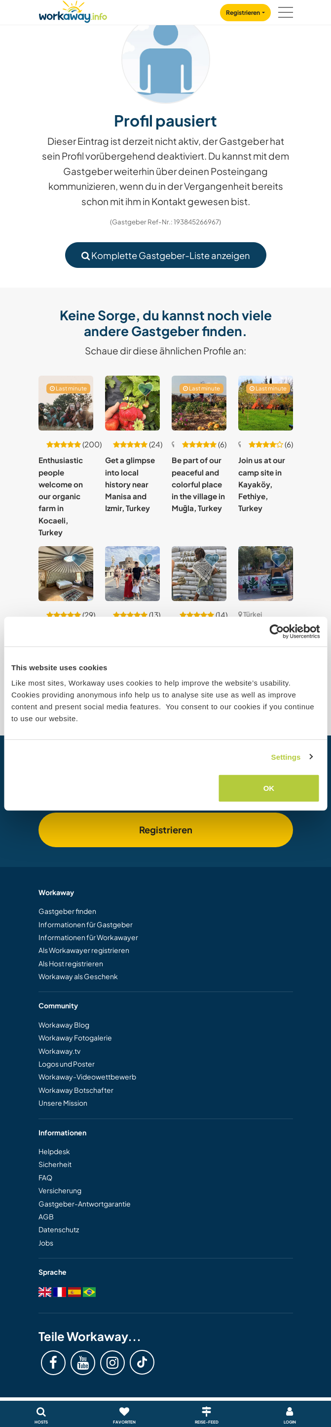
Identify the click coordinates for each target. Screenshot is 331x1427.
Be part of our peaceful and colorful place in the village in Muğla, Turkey (198, 484)
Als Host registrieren (70, 963)
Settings (286, 756)
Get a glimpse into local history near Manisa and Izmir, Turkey (130, 484)
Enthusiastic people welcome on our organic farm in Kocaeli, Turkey (60, 496)
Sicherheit (55, 1164)
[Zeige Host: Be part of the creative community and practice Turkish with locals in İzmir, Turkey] (265, 573)
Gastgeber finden (67, 911)
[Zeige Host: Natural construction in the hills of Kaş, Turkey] (199, 573)
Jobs (45, 1242)
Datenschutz (58, 1229)
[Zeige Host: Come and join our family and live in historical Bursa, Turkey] (132, 573)
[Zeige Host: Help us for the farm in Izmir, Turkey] (65, 573)
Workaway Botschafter (75, 1089)
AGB (46, 1216)
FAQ (45, 1177)
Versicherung (59, 1190)
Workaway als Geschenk (78, 976)
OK (269, 788)
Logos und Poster (66, 1063)
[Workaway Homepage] (73, 10)
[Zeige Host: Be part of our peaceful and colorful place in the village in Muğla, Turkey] (199, 403)
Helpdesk (54, 1151)
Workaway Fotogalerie (75, 1037)
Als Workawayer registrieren (83, 950)
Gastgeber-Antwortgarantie (84, 1203)
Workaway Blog (63, 1024)
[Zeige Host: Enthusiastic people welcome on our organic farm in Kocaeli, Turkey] (65, 403)
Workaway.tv (59, 1050)
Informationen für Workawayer (88, 937)
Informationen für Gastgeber (85, 924)
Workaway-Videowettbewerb (87, 1076)
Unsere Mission (62, 1102)
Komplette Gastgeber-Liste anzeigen (165, 255)
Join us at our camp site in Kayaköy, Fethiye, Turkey (261, 484)
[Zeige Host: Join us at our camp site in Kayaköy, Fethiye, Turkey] (265, 403)
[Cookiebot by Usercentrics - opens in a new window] (276, 631)
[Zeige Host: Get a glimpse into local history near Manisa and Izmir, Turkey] (132, 403)
